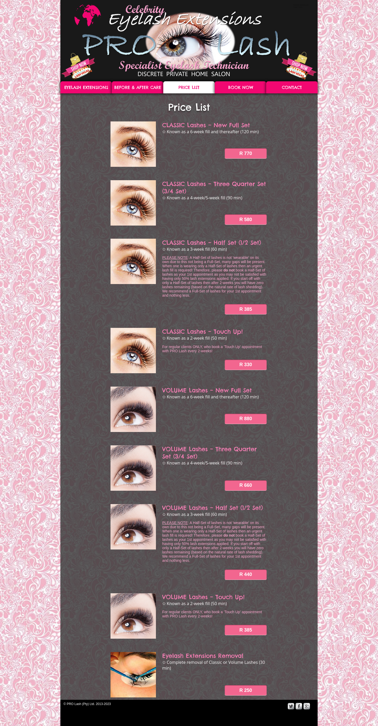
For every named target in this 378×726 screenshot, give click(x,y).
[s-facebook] (299, 706)
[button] (246, 153)
